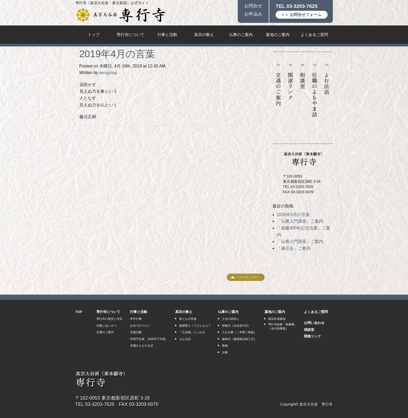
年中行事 (136, 318)
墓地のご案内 (278, 34)
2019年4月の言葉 (117, 54)
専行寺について (130, 34)
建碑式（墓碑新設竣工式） (239, 339)
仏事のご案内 (241, 34)
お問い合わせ (314, 323)
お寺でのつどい (140, 325)
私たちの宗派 (188, 318)
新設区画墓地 (277, 318)
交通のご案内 (278, 85)
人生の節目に (230, 318)
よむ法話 (326, 79)
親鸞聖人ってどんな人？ (195, 325)
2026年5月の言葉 (293, 214)
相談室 (302, 76)
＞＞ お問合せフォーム (301, 14)
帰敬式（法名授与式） (236, 325)
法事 (225, 352)
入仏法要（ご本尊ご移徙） (239, 332)
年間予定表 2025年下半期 (147, 339)
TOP (78, 312)
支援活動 (136, 332)
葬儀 (225, 345)
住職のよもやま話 (314, 90)
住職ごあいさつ (106, 325)
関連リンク (290, 82)
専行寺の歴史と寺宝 (109, 318)
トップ (94, 34)
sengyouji (108, 72)
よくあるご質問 (314, 34)
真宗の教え (204, 34)
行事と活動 (167, 34)
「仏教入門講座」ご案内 (300, 221)
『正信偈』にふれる (192, 332)
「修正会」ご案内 (294, 248)
